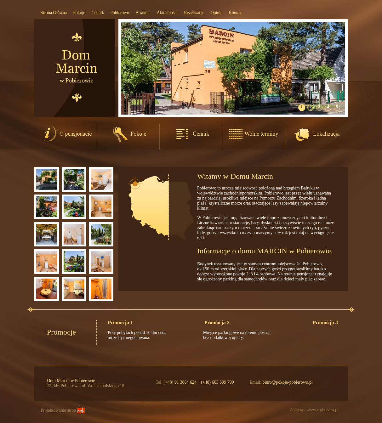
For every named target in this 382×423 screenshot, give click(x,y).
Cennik (97, 12)
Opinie (217, 12)
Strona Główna (54, 12)
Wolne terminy (253, 134)
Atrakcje (143, 12)
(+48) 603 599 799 (217, 382)
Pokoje (79, 12)
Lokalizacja (316, 134)
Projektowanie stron (63, 410)
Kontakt (235, 12)
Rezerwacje (194, 12)
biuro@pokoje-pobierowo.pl (288, 382)
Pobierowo (119, 12)
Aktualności (167, 12)
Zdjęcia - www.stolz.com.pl (314, 410)
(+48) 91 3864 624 (180, 382)
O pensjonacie (65, 134)
